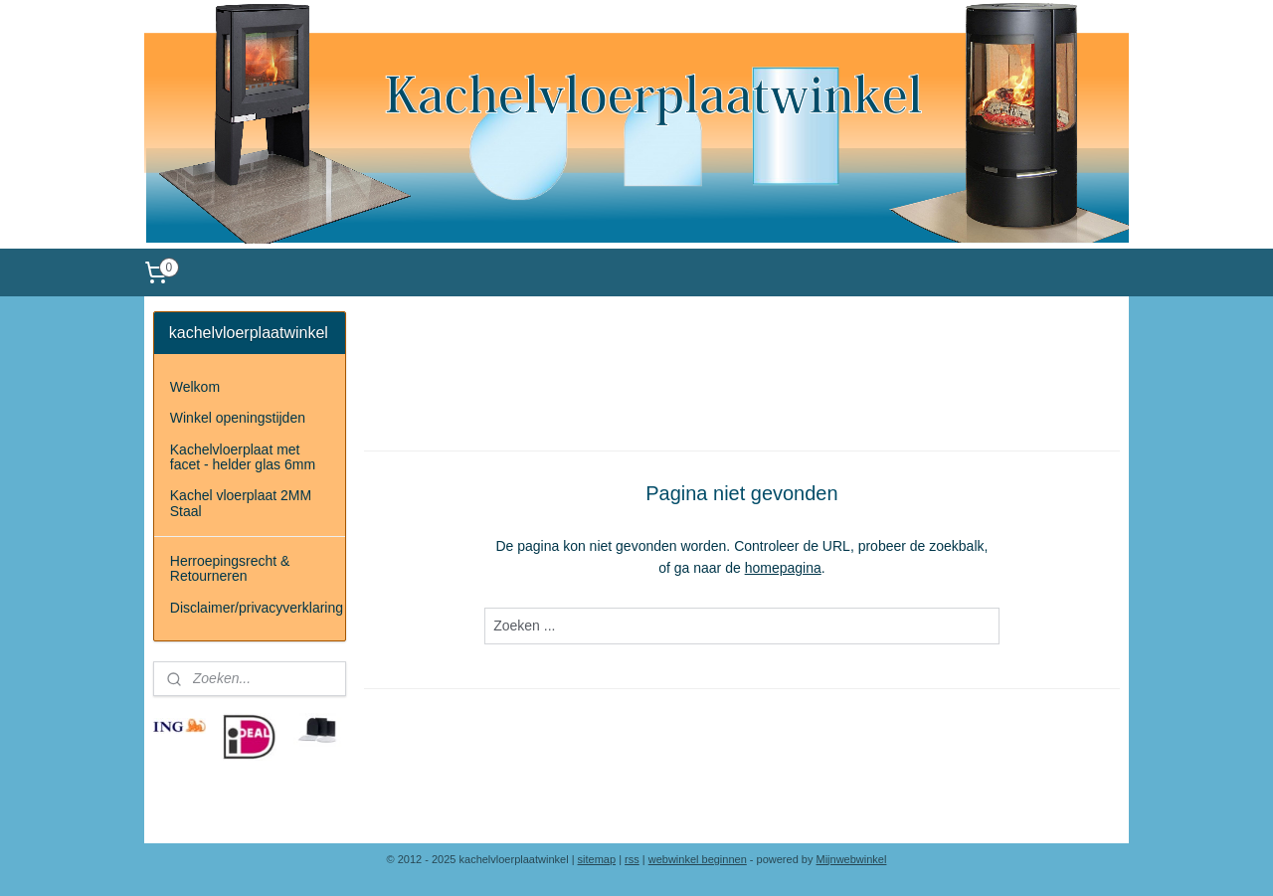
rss (632, 859)
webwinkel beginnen (697, 859)
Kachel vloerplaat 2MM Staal (240, 502)
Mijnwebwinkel (852, 859)
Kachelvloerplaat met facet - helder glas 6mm (242, 457)
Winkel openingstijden (237, 418)
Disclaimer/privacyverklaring (256, 608)
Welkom (195, 387)
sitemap (597, 859)
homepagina (783, 568)
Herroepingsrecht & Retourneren (230, 568)
